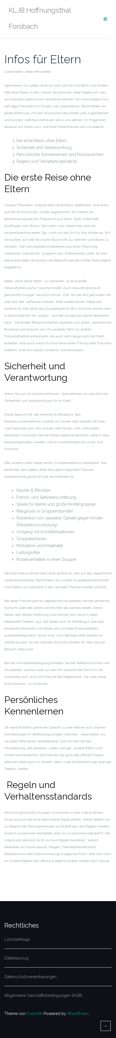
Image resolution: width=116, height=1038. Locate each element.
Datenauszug (16, 958)
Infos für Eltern (42, 59)
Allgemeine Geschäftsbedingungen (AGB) (43, 995)
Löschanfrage (17, 939)
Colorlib (34, 1013)
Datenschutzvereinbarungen (30, 976)
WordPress (78, 1013)
